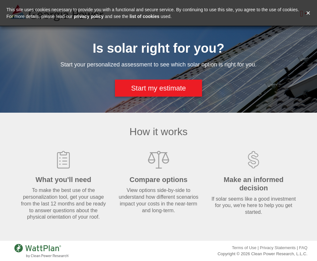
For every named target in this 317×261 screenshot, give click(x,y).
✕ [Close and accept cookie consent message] (308, 13)
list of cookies (144, 16)
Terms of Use (244, 247)
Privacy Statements (278, 247)
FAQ (303, 247)
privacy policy (88, 16)
